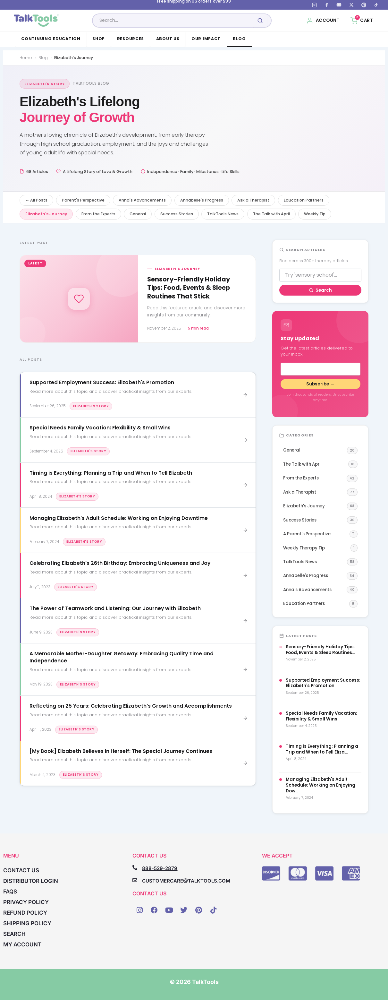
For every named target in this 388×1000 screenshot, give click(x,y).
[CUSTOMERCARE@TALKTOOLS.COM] (134, 880)
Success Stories (176, 214)
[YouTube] (339, 5)
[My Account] (323, 20)
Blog (239, 38)
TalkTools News (223, 214)
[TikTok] (376, 5)
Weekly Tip (314, 214)
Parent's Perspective (83, 200)
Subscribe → (320, 384)
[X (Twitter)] (351, 5)
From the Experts (98, 214)
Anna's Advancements (142, 200)
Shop (98, 38)
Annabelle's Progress (201, 200)
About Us (168, 38)
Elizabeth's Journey (46, 214)
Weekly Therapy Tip (320, 548)
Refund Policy (25, 912)
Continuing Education (50, 38)
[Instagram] (314, 5)
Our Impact (206, 38)
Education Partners (304, 200)
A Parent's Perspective (320, 534)
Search (320, 290)
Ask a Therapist (253, 200)
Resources (130, 38)
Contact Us (21, 870)
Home (26, 57)
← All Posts (36, 200)
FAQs (10, 891)
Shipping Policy (27, 923)
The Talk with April (271, 214)
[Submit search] (260, 20)
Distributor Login (30, 881)
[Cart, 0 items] (361, 20)
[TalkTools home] (36, 20)
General (138, 214)
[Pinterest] (363, 5)
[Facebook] (327, 5)
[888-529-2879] (134, 867)
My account (22, 944)
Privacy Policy (26, 902)
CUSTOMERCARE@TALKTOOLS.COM (186, 881)
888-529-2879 (159, 868)
